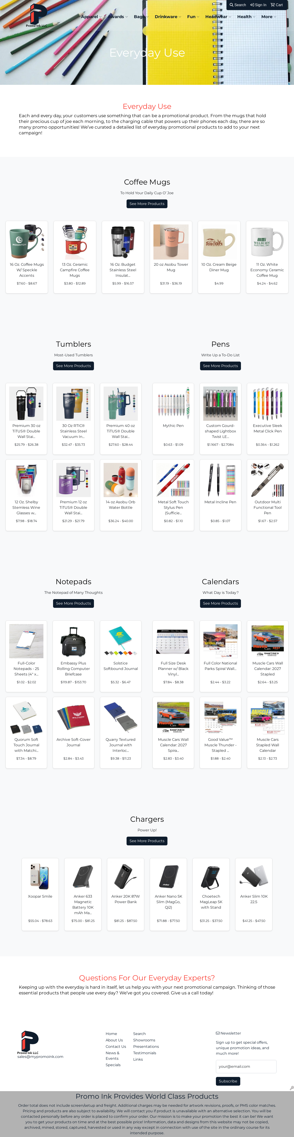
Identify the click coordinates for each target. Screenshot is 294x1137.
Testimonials (144, 1053)
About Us (114, 1040)
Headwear (218, 16)
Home (111, 1034)
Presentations (144, 1046)
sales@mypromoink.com (40, 1056)
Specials (113, 1065)
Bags (141, 16)
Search (238, 5)
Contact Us (116, 1046)
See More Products (147, 204)
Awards (118, 16)
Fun (193, 16)
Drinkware (168, 16)
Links (138, 1059)
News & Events (112, 1056)
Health (246, 16)
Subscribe (228, 1081)
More (268, 16)
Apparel (91, 16)
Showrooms (144, 1040)
